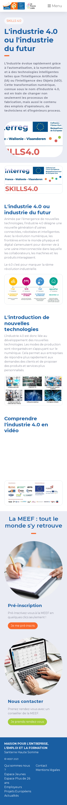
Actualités (11, 795)
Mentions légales (48, 770)
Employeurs (13, 787)
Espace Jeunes (15, 774)
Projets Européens (17, 791)
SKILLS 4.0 (14, 20)
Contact (41, 765)
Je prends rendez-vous (27, 721)
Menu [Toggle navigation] (55, 6)
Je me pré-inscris (23, 625)
